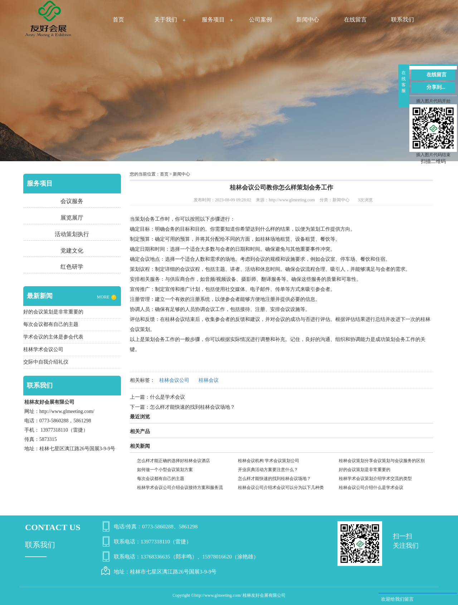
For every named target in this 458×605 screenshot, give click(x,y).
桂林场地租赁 (275, 239)
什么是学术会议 (167, 397)
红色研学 (71, 267)
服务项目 (213, 19)
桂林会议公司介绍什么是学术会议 (371, 487)
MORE (106, 297)
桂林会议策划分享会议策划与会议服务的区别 (382, 460)
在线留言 (355, 19)
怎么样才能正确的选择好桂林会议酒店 (173, 460)
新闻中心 (307, 19)
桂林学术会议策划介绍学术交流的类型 (375, 478)
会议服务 (71, 201)
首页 (118, 19)
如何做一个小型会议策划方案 (165, 469)
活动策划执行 (72, 234)
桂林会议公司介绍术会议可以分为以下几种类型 (281, 488)
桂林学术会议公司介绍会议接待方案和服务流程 (180, 488)
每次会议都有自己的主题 (160, 478)
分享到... (436, 87)
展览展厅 (71, 218)
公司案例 (260, 19)
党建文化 (71, 251)
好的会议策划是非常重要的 (364, 469)
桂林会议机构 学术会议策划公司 (268, 460)
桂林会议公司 (174, 380)
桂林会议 (175, 319)
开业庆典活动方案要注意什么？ (268, 469)
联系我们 (402, 19)
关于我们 (165, 19)
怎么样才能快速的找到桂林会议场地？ (192, 407)
